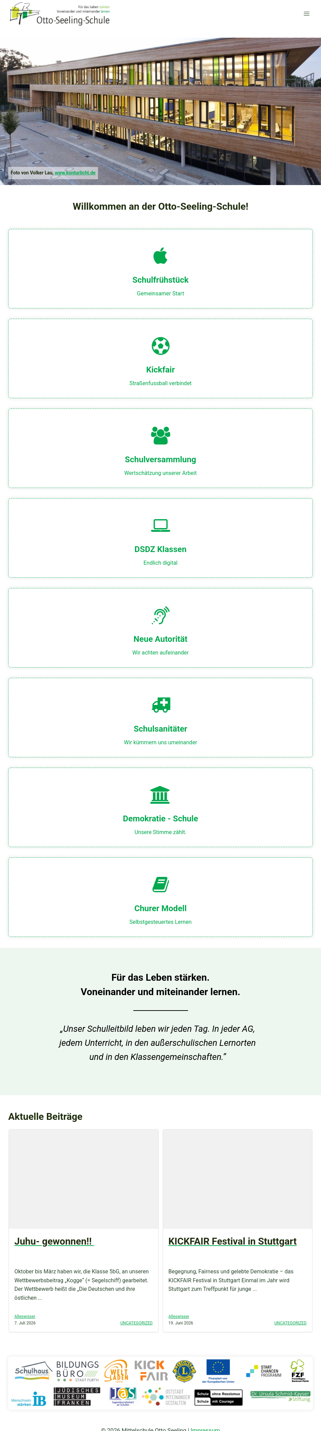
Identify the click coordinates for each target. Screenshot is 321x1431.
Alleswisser (24, 1316)
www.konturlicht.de (75, 172)
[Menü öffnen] (306, 13)
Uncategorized (136, 1323)
